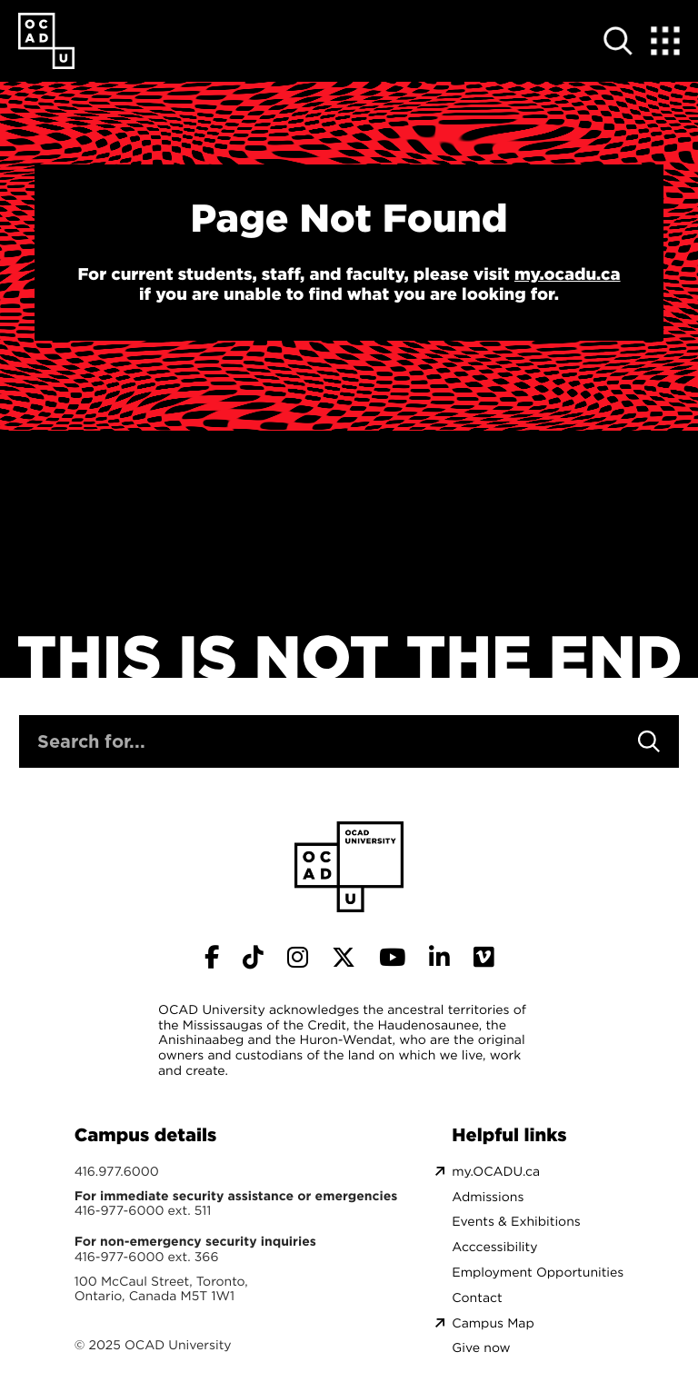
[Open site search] (618, 40)
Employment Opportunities (537, 1272)
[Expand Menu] (665, 40)
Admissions (488, 1197)
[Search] (649, 741)
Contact (477, 1298)
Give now (481, 1348)
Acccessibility (494, 1247)
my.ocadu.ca (567, 274)
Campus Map (492, 1323)
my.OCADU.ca (496, 1171)
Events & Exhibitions (516, 1221)
